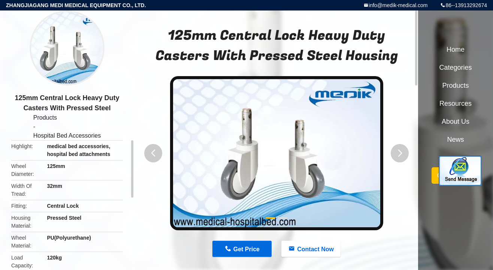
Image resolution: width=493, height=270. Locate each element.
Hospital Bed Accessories (67, 135)
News (455, 139)
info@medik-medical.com (398, 5)
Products (45, 117)
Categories (455, 67)
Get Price (246, 249)
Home (456, 49)
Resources (455, 103)
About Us (455, 121)
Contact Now (315, 249)
